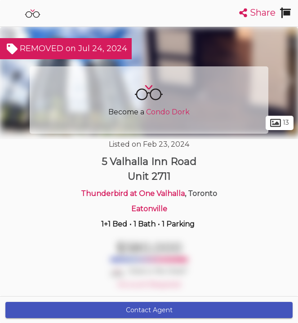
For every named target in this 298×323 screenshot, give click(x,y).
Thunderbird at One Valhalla (133, 193)
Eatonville (149, 209)
